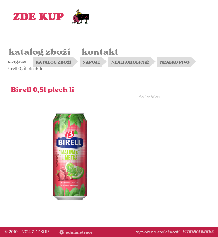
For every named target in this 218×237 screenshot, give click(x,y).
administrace (79, 232)
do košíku (149, 97)
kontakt (100, 52)
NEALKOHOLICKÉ (130, 62)
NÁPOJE (91, 62)
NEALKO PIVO (175, 62)
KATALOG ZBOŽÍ (54, 62)
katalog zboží (39, 52)
